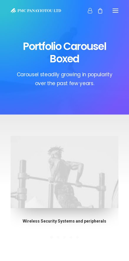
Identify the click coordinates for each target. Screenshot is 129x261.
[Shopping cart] (97, 10)
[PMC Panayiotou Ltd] (36, 10)
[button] (64, 172)
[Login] (87, 10)
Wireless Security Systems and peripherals (64, 220)
